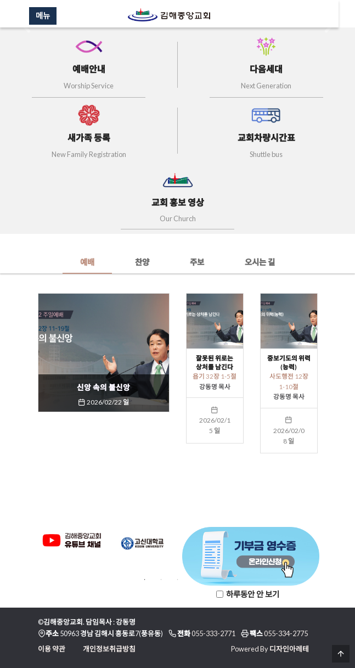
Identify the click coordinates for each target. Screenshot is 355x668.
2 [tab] (161, 579)
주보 (197, 262)
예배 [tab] (87, 262)
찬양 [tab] (142, 262)
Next (325, 545)
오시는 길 (260, 262)
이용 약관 (51, 648)
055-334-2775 (286, 633)
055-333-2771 (213, 633)
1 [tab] (144, 579)
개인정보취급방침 (109, 648)
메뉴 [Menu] (51, 15)
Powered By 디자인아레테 (270, 648)
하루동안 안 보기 (252, 594)
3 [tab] (177, 579)
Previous (29, 545)
